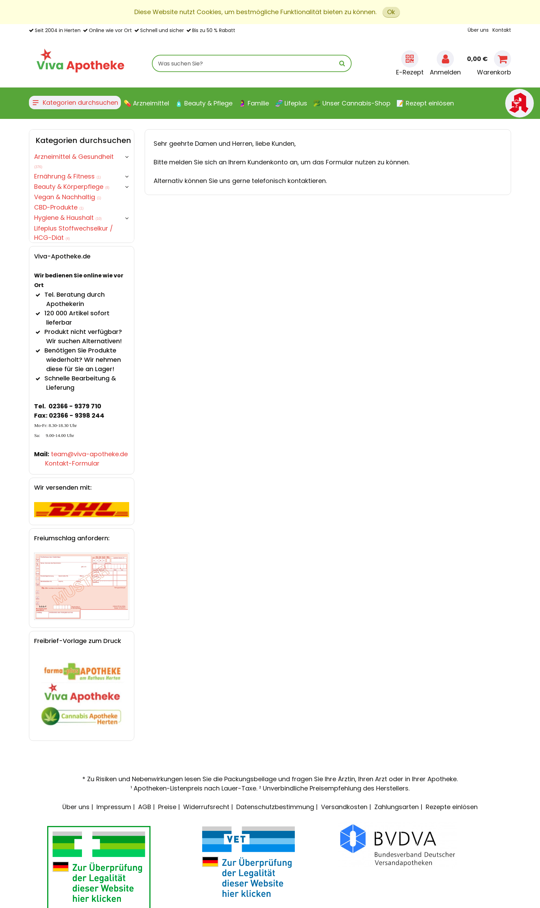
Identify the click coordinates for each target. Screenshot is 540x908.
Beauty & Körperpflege (71, 186)
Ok (391, 12)
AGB (144, 807)
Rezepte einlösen (452, 807)
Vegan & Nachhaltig (67, 197)
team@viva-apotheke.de (89, 454)
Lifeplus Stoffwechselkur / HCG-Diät (73, 233)
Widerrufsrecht (206, 807)
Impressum (113, 807)
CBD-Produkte (58, 207)
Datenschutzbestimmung (275, 807)
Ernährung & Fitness (67, 176)
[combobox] (252, 63)
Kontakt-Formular (72, 463)
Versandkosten (344, 807)
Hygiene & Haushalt (68, 217)
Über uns (478, 30)
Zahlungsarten (396, 807)
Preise (167, 807)
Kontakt (501, 30)
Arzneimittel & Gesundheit (74, 160)
